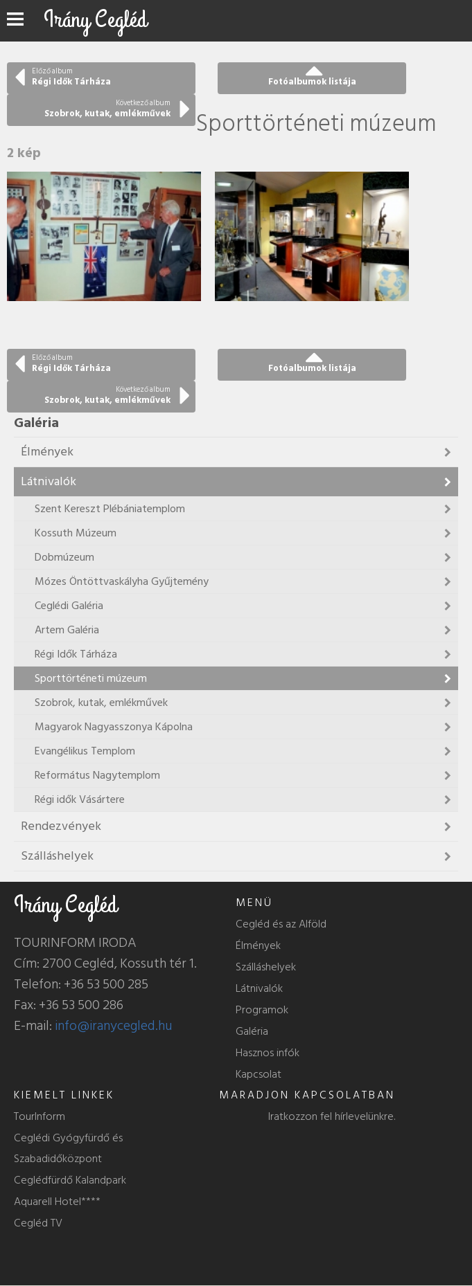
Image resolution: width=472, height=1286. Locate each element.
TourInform (39, 1116)
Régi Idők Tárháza (76, 654)
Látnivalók (48, 481)
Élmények (47, 452)
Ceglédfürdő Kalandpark (70, 1180)
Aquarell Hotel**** (57, 1202)
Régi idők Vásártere (80, 799)
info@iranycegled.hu (114, 1026)
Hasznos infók (267, 1053)
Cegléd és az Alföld (281, 924)
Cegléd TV (38, 1223)
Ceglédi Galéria (69, 606)
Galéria (252, 1031)
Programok (262, 1010)
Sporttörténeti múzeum (91, 678)
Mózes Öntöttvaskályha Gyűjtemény (122, 581)
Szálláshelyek (57, 856)
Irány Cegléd (95, 20)
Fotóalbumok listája (312, 81)
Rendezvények (61, 826)
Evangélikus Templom (85, 751)
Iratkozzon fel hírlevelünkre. (331, 1116)
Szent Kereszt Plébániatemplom (110, 509)
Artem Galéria (67, 630)
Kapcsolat (258, 1074)
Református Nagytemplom (97, 775)
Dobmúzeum (64, 557)
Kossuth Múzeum (75, 533)
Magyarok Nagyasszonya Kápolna (114, 727)
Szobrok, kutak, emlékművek (101, 703)
